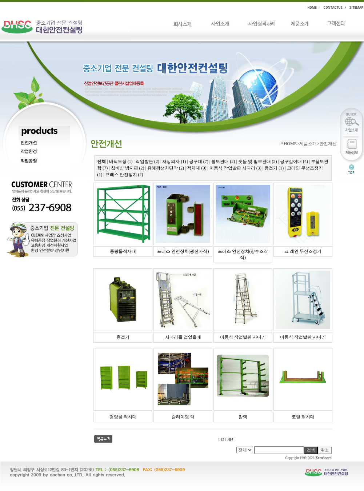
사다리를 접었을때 (183, 337)
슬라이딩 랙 (183, 416)
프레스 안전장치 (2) (124, 174)
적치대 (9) (196, 168)
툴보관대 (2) (223, 161)
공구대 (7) (198, 161)
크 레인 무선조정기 (302, 251)
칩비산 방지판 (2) (127, 168)
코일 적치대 (303, 416)
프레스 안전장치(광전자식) (183, 251)
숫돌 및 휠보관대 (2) (257, 161)
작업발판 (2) (147, 161)
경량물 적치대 (123, 416)
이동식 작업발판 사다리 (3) (235, 168)
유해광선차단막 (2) (165, 168)
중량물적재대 (123, 251)
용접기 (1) (274, 168)
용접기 (122, 337)
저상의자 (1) (174, 161)
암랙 (243, 416)
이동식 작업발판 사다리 (243, 337)
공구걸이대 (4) (294, 161)
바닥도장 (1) (121, 161)
